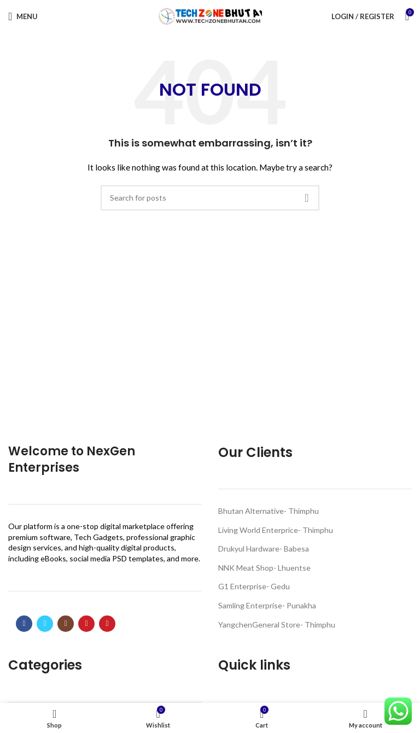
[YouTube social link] (86, 623)
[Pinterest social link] (107, 623)
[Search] (210, 197)
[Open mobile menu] (23, 16)
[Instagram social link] (65, 623)
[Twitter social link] (45, 623)
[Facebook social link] (24, 623)
